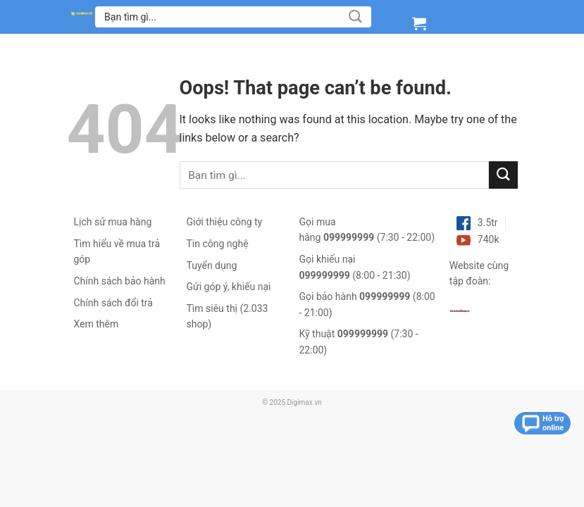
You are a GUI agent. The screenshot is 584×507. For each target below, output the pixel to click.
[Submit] (355, 16)
